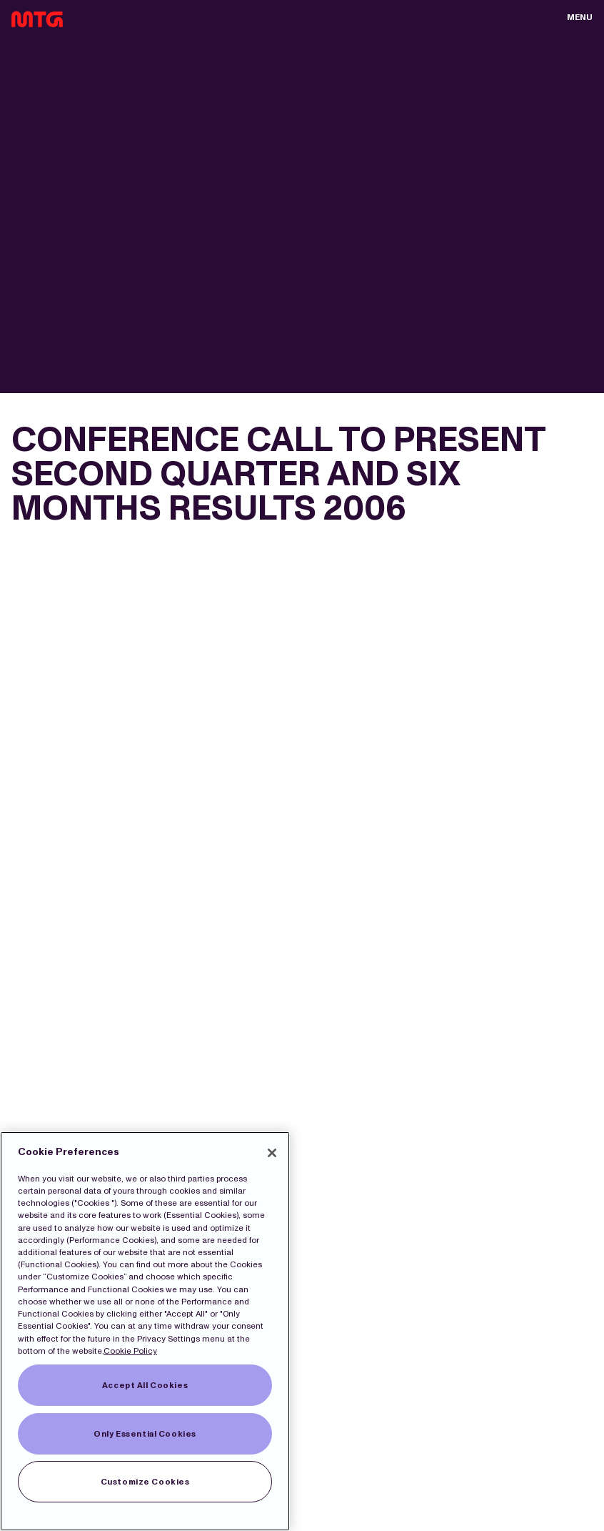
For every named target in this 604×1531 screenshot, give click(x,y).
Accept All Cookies (145, 1385)
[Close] (272, 1153)
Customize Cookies (145, 1482)
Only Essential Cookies (145, 1434)
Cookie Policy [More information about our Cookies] (130, 1351)
